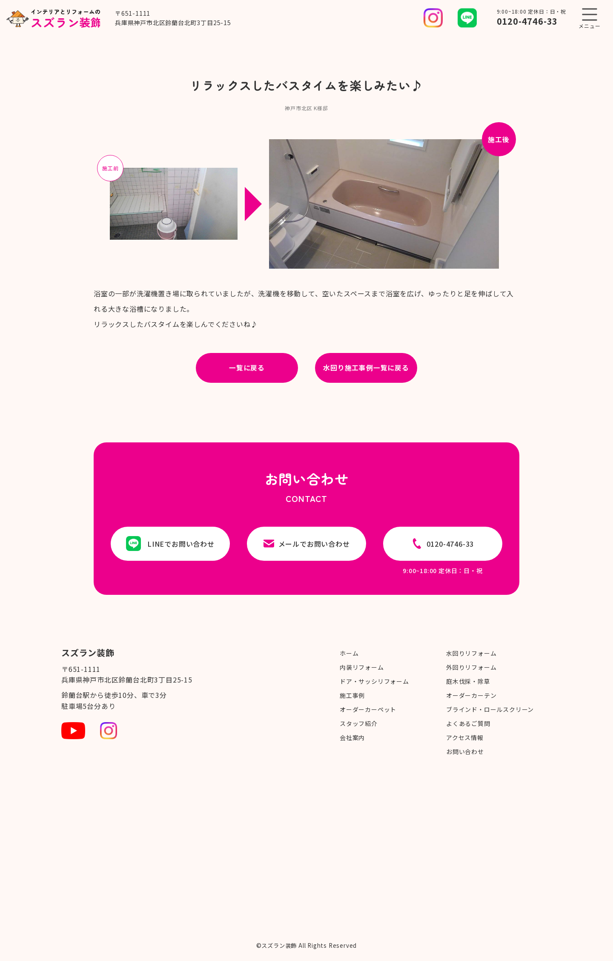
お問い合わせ (465, 751)
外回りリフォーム (471, 667)
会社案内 (352, 737)
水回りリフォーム (471, 653)
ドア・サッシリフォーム (374, 681)
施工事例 (352, 695)
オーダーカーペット (368, 709)
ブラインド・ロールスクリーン (490, 709)
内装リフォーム (362, 667)
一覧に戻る (247, 368)
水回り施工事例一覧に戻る (366, 368)
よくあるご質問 (468, 723)
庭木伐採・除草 (468, 681)
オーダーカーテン (471, 695)
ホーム (349, 653)
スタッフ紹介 (359, 723)
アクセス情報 (465, 737)
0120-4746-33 (527, 21)
